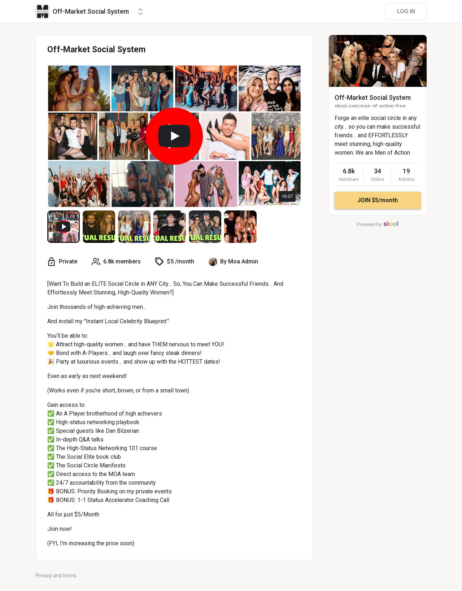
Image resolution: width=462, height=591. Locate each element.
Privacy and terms (56, 575)
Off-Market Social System (373, 97)
